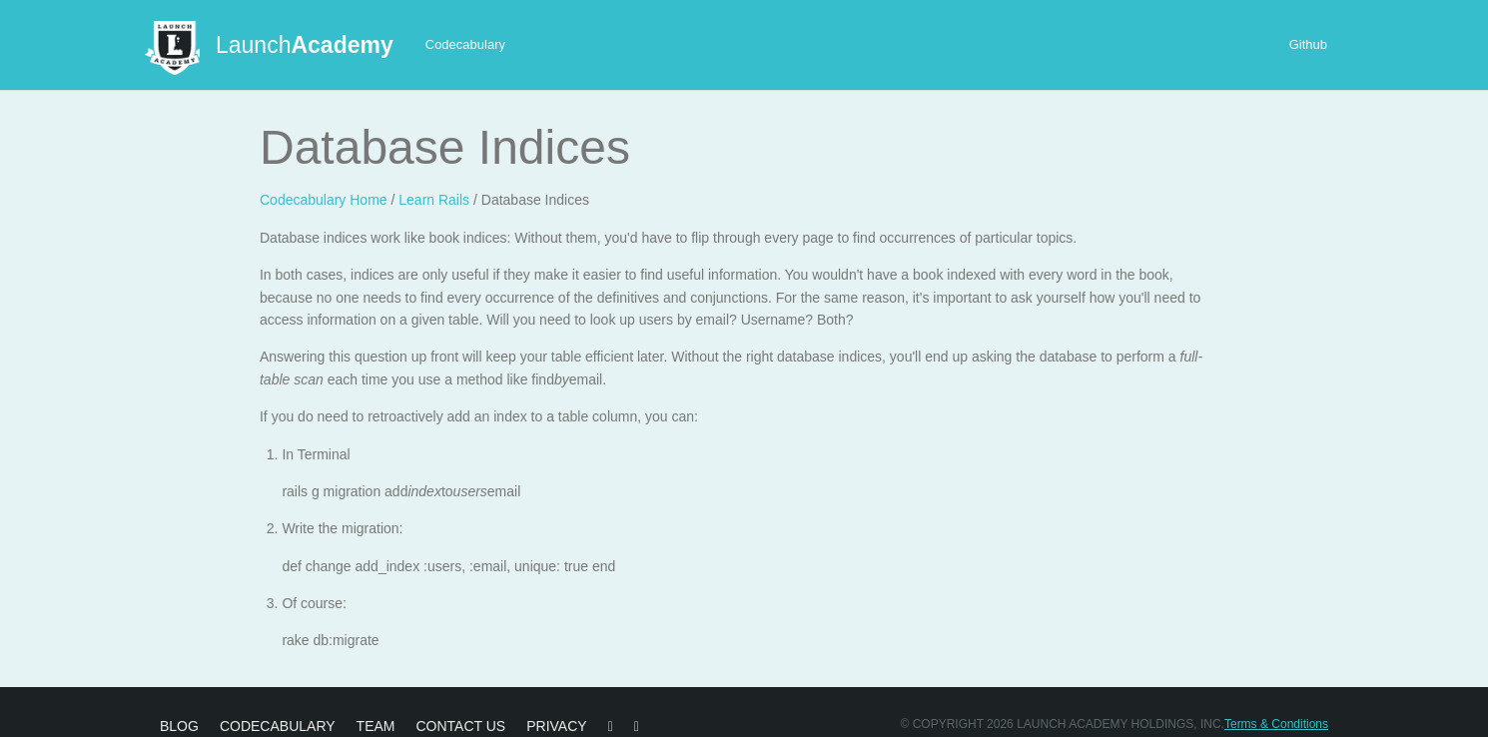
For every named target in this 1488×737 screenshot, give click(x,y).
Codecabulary (465, 44)
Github (1308, 44)
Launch (304, 45)
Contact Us (460, 726)
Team (376, 726)
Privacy (556, 726)
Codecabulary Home (323, 200)
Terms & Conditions (1276, 724)
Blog (179, 726)
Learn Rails (433, 200)
